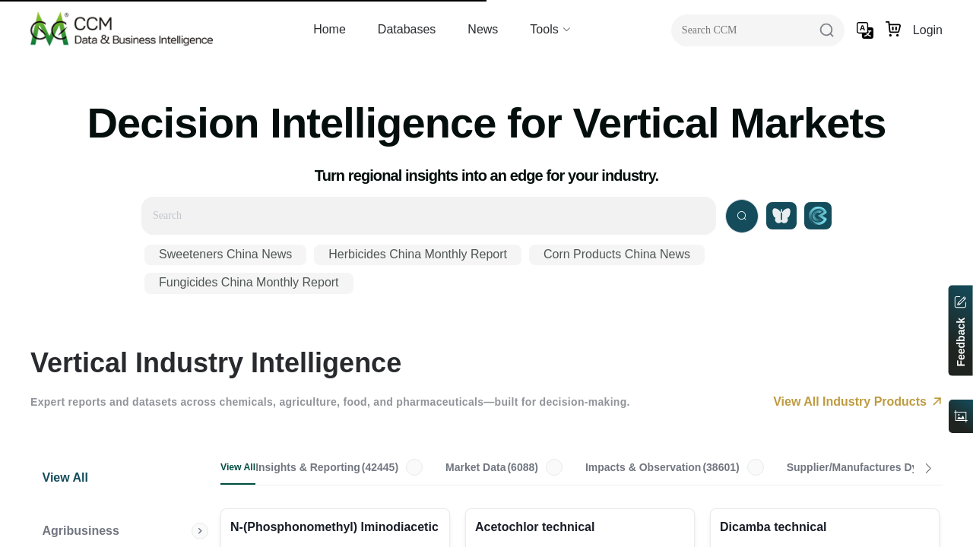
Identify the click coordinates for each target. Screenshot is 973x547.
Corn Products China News (617, 254)
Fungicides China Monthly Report (249, 282)
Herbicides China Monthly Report (417, 254)
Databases (407, 29)
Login (928, 30)
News (482, 29)
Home (329, 29)
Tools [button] (550, 29)
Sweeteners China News (225, 254)
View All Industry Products (858, 401)
